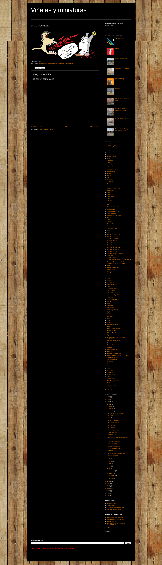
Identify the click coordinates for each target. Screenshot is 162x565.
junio (110, 463)
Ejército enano (111, 209)
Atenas (109, 173)
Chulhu (109, 194)
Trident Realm (111, 378)
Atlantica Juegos (111, 503)
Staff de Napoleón (112, 359)
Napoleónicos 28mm (121, 58)
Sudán (108, 366)
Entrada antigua (94, 126)
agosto (111, 468)
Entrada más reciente (37, 126)
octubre (111, 473)
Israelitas (109, 280)
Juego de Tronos (111, 284)
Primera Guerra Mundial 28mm (116, 453)
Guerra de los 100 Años (113, 247)
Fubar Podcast (111, 505)
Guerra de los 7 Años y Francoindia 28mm (121, 129)
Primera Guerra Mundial (113, 328)
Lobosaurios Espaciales (113, 295)
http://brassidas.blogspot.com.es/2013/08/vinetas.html (56, 63)
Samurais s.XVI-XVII (112, 349)
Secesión (109, 351)
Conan (108, 198)
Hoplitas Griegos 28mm (113, 267)
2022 (108, 495)
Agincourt (109, 167)
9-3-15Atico (111, 425)
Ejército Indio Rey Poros (113, 211)
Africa (108, 162)
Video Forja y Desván (113, 381)
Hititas (108, 265)
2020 (108, 491)
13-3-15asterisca (113, 435)
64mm (108, 152)
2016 (108, 481)
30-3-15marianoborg (114, 448)
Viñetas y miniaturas (59, 10)
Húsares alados (111, 269)
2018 (108, 486)
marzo (111, 411)
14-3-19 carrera (119, 38)
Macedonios (110, 297)
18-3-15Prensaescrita (114, 441)
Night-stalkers (110, 312)
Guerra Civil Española (113, 236)
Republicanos (110, 335)
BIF (108, 177)
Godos (108, 232)
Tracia (108, 376)
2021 (108, 493)
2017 (108, 483)
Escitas (109, 217)
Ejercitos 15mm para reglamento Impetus (121, 109)
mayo (110, 461)
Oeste (108, 318)
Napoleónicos (110, 307)
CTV (108, 205)
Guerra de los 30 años (113, 249)
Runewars (109, 347)
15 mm (109, 144)
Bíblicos (109, 175)
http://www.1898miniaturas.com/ (115, 507)
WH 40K (109, 387)
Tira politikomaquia (113, 430)
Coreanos (109, 200)
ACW (108, 158)
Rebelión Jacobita (112, 333)
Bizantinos (110, 179)
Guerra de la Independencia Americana (117, 243)
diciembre (111, 478)
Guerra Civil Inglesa (112, 238)
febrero (111, 408)
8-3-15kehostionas (113, 420)
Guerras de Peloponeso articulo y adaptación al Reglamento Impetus (116, 262)
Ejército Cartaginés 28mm (122, 119)
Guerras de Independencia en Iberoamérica (119, 259)
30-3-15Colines (112, 451)
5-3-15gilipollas (112, 415)
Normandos (110, 316)
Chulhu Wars (110, 196)
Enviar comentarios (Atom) (46, 129)
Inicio (66, 126)
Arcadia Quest (111, 171)
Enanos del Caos (111, 213)
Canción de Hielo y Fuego (114, 188)
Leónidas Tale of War (112, 293)
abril (110, 459)
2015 (108, 404)
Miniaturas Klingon (112, 299)
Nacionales (110, 305)
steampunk (110, 362)
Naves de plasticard (112, 310)
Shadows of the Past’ (113, 357)
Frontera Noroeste (112, 228)
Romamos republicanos (113, 340)
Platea (108, 326)
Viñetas (117, 48)
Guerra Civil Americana (113, 234)
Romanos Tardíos (112, 345)
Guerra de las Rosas (112, 245)
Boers (108, 184)
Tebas (108, 368)
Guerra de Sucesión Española (115, 253)
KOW (108, 286)
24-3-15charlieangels (114, 446)
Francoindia (110, 224)
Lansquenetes (111, 290)
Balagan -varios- (111, 521)
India (108, 278)
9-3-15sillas (111, 427)
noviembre (112, 475)
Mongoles (109, 301)
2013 (108, 399)
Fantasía (117, 88)
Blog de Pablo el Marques (114, 509)
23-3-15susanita (112, 443)
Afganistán (110, 160)
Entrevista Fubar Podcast (114, 215)
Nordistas (109, 314)
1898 (108, 527)
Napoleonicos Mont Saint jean (115, 517)
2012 (108, 397)
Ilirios (108, 274)
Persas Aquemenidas (113, 324)
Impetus (109, 276)
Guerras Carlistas (111, 257)
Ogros (108, 320)
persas (109, 322)
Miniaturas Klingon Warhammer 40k (120, 79)
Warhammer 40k (111, 385)
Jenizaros (109, 282)
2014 (108, 401)
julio (110, 466)
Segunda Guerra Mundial (114, 353)
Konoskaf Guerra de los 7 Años (115, 519)
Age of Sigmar (111, 165)
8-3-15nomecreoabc (113, 423)
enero (110, 406)
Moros (108, 303)
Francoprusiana (111, 226)
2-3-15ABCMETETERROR (115, 413)
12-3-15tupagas (112, 432)
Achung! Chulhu (111, 156)
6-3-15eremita (112, 418)
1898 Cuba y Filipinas (113, 146)
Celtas (108, 192)
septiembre (112, 471)
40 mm (109, 148)
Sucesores (110, 364)
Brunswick (110, 186)
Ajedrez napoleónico (112, 169)
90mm (108, 154)
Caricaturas (110, 190)
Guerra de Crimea (112, 241)
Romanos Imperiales (112, 343)
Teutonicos (110, 370)
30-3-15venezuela (113, 456)
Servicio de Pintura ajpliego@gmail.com (118, 355)
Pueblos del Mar (111, 331)
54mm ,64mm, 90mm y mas (123, 68)
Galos (108, 230)
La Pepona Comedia (112, 288)
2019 (108, 488)
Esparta (109, 219)
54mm (108, 150)
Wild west (109, 389)
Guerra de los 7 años (112, 251)
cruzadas (109, 203)
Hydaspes (109, 272)
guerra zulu (110, 255)
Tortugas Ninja (111, 374)
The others (110, 372)
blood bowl (110, 182)
